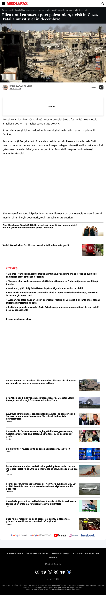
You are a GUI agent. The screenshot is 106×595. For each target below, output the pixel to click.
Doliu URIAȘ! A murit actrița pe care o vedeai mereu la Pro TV (38, 449)
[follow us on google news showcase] (40, 535)
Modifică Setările (53, 564)
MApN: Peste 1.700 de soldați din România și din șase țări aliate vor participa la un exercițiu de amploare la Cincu (41, 381)
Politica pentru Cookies (37, 554)
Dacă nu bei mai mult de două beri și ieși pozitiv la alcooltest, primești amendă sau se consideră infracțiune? (38, 520)
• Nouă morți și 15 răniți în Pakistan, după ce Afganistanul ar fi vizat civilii (44, 288)
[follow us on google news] (19, 535)
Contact (53, 558)
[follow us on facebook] (88, 535)
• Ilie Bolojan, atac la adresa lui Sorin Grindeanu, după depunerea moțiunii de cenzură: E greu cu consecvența (52, 308)
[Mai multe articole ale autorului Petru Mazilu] (5, 87)
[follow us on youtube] (60, 535)
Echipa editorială (15, 554)
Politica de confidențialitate (86, 554)
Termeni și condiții (60, 554)
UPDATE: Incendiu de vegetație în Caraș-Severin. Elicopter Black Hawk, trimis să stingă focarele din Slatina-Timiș (40, 399)
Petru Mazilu (15, 88)
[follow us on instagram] (73, 535)
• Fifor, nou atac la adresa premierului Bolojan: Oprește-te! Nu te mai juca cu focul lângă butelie (52, 282)
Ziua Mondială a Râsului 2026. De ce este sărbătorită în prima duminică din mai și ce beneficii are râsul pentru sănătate (40, 226)
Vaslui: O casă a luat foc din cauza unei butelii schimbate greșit (36, 245)
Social (17, 10)
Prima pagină (7, 10)
